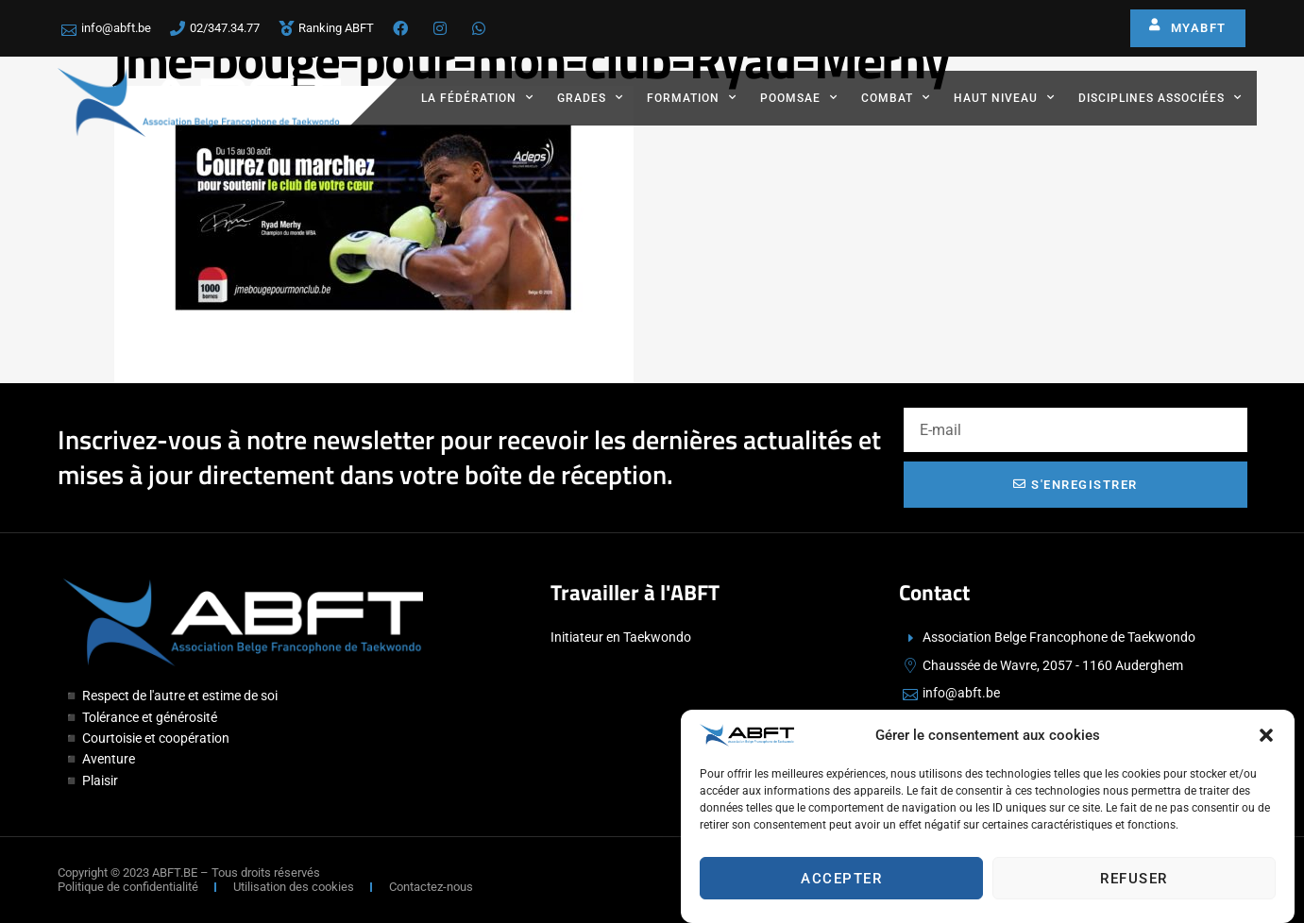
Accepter (841, 878)
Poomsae (799, 97)
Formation (692, 97)
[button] (1266, 735)
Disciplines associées (1160, 97)
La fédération (477, 97)
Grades (590, 97)
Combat (895, 97)
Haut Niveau (1004, 97)
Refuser (1134, 878)
